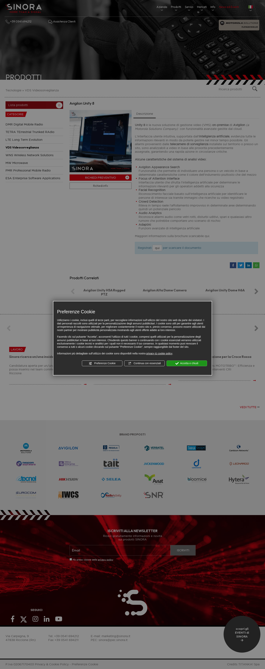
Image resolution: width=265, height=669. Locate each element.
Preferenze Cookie (102, 363)
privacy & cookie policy (159, 353)
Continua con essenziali (144, 363)
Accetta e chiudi (186, 363)
